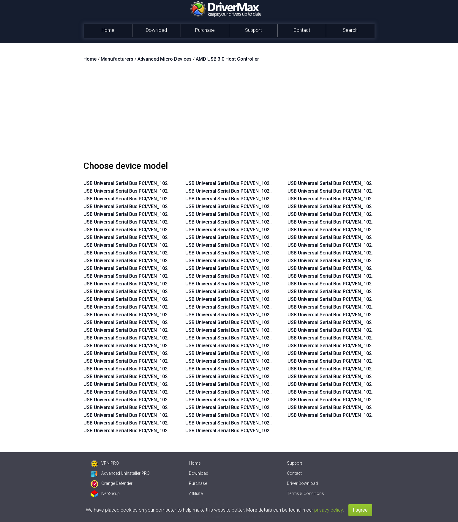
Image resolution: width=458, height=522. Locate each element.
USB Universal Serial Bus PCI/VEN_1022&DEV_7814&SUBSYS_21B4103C (264, 284)
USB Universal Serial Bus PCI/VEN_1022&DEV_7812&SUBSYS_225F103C (264, 415)
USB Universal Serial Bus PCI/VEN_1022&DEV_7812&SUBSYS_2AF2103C (162, 423)
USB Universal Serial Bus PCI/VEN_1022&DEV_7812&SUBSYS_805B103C (367, 191)
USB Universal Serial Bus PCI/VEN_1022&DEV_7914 (344, 415)
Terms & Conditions (305, 493)
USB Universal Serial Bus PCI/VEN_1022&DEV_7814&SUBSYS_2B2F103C (367, 307)
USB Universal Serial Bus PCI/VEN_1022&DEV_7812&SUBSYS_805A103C (367, 183)
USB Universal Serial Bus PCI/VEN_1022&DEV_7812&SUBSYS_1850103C (264, 260)
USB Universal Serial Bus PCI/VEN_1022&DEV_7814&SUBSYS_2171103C (162, 330)
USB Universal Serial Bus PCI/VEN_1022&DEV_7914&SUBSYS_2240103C (367, 353)
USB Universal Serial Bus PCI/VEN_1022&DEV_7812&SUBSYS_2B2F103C (264, 430)
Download (156, 30)
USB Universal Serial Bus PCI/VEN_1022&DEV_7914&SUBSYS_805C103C (367, 407)
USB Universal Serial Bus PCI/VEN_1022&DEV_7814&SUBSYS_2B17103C (162, 191)
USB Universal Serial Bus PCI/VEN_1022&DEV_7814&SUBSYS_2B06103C (162, 245)
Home (108, 30)
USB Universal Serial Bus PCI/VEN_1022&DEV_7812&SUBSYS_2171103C (264, 384)
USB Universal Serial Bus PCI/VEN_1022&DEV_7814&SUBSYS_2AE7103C (162, 307)
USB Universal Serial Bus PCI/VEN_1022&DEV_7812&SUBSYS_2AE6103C (264, 214)
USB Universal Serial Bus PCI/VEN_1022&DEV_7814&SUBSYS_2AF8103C (162, 291)
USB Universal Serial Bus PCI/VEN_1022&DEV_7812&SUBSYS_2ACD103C (265, 229)
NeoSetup (105, 493)
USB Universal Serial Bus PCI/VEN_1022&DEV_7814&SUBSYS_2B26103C (264, 314)
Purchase (205, 30)
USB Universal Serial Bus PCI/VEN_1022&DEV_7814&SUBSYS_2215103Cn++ (371, 214)
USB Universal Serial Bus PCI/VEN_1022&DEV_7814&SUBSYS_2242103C (264, 369)
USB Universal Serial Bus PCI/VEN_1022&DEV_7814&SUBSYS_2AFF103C (162, 260)
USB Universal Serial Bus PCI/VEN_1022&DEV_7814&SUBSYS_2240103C (264, 353)
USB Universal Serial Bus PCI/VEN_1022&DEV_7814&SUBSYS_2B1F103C (264, 345)
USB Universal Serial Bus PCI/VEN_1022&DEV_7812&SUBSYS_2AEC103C (265, 191)
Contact (301, 30)
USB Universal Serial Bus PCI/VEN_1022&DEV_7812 (241, 268)
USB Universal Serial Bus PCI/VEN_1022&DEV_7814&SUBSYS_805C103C (367, 330)
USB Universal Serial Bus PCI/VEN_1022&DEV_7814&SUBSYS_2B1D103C (265, 376)
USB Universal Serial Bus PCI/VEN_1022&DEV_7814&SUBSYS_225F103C (264, 338)
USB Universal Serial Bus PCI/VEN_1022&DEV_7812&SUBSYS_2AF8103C (162, 407)
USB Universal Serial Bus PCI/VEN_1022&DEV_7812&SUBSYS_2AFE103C (162, 384)
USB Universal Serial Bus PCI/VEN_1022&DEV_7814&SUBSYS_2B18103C (162, 183)
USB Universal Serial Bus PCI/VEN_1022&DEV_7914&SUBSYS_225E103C (367, 361)
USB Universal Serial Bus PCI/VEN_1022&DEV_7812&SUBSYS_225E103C (264, 407)
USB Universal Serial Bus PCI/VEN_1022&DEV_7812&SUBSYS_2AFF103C (162, 376)
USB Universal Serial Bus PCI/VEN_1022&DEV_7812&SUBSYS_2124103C (264, 253)
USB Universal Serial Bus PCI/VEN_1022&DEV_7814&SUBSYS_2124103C (162, 345)
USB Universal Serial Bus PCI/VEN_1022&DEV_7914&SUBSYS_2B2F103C (367, 384)
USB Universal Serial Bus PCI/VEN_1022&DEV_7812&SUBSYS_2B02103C (162, 353)
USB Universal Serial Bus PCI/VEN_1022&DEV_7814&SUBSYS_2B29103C (264, 307)
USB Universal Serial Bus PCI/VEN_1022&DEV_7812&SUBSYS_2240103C (264, 399)
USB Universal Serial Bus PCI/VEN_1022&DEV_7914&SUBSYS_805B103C (367, 399)
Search (350, 30)
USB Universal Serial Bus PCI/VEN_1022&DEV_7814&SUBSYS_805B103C (367, 322)
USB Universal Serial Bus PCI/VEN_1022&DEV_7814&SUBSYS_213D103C (162, 338)
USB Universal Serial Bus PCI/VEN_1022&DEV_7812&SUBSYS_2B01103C (162, 361)
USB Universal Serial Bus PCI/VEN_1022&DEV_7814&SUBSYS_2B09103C (162, 222)
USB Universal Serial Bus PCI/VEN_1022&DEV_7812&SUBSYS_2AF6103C (162, 415)
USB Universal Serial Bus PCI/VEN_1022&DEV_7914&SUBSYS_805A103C (367, 392)
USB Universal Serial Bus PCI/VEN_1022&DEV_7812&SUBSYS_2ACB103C (265, 237)
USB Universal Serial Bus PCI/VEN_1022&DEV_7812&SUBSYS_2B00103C (162, 369)
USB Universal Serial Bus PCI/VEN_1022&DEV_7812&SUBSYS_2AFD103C (163, 392)
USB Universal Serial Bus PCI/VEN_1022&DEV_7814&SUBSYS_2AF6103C (162, 299)
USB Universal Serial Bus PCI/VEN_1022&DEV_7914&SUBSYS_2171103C (367, 338)
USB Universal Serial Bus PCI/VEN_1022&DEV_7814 (241, 276)
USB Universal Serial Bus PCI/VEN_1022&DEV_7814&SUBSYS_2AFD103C (163, 276)
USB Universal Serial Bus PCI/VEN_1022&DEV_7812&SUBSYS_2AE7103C (264, 206)
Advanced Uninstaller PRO (120, 473)
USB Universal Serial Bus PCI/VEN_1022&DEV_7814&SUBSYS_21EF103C (162, 322)
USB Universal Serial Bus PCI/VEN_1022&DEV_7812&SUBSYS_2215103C (264, 392)
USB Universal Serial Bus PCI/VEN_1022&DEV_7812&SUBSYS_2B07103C (264, 423)
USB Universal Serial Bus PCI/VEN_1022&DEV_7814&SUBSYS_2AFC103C (163, 284)
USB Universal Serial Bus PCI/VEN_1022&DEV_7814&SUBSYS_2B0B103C (162, 206)
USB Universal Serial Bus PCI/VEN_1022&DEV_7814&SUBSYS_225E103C (264, 330)
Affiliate (196, 493)
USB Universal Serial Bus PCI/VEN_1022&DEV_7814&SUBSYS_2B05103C (162, 253)
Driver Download (302, 483)
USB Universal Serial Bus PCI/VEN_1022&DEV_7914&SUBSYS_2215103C (367, 345)
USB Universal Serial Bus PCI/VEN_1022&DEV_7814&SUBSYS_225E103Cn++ (371, 245)
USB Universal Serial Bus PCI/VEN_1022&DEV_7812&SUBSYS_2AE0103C (264, 222)
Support (253, 30)
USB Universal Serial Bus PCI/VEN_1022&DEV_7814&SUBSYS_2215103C (264, 322)
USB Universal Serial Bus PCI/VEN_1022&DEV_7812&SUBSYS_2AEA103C (264, 199)
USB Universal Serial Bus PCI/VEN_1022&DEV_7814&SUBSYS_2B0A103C (162, 214)
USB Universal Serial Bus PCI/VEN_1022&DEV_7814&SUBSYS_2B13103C (162, 199)
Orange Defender (111, 483)
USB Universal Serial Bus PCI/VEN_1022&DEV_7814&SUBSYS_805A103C (367, 314)
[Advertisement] (229, 113)
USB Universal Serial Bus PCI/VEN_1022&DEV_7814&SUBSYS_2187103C (264, 291)
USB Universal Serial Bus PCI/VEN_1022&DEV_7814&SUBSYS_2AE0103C (162, 314)
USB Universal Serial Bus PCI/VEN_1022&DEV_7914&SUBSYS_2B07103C (367, 376)
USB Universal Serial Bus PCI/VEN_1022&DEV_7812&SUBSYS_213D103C (264, 245)
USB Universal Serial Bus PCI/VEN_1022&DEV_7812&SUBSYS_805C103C (367, 199)
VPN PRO (105, 463)
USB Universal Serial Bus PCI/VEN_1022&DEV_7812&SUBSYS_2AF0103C (162, 430)
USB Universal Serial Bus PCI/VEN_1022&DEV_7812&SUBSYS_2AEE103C (264, 183)
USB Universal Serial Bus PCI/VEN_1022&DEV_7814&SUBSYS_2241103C (264, 361)
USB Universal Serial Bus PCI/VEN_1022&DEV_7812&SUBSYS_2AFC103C (163, 399)
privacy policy (328, 510)
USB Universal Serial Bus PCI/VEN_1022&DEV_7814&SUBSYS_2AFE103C (162, 268)
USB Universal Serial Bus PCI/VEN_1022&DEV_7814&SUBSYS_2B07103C (162, 237)
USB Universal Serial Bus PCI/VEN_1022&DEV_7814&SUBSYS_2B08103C (162, 229)
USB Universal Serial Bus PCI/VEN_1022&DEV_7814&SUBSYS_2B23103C (264, 299)
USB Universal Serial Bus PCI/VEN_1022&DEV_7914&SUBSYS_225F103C (367, 369)
